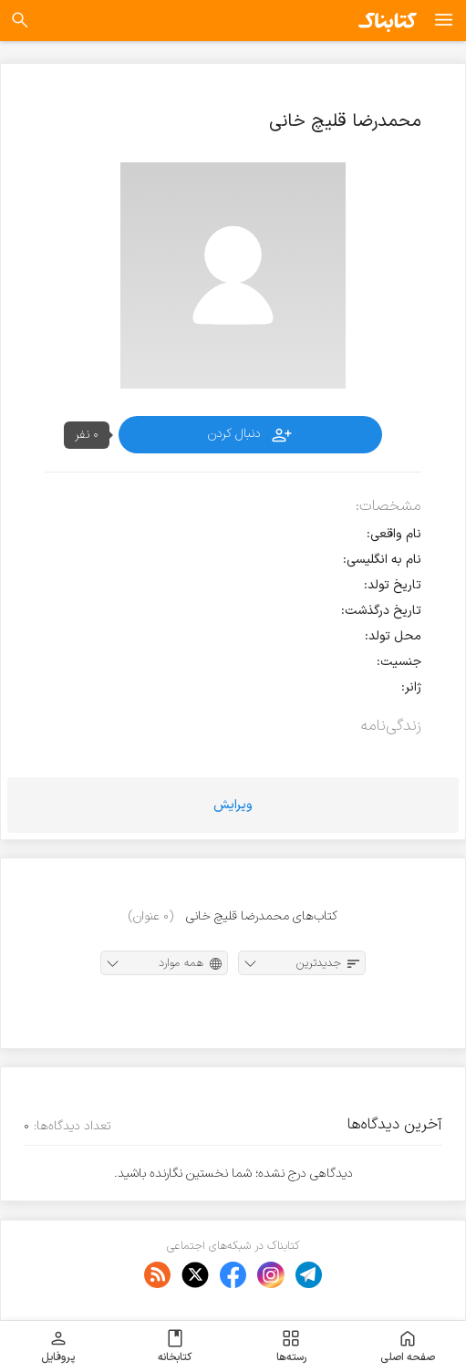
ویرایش (233, 805)
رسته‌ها (291, 1346)
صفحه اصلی (407, 1346)
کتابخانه (175, 1346)
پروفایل (58, 1346)
